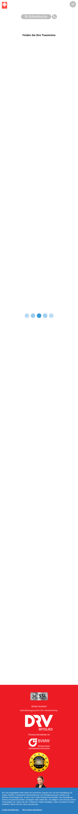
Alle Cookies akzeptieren (32, 810)
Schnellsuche (36, 16)
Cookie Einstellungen (10, 810)
